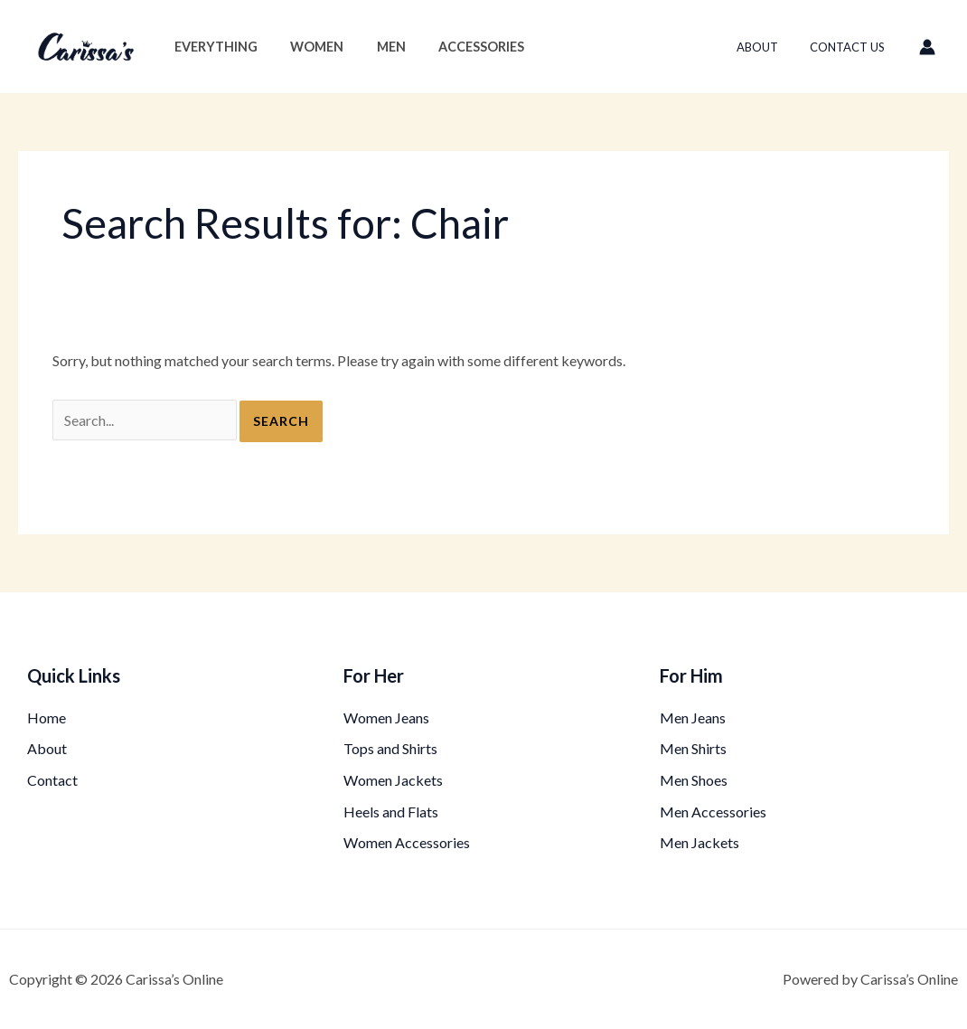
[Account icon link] (927, 47)
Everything (212, 46)
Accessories (458, 46)
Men (374, 46)
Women (306, 46)
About (770, 47)
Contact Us (851, 47)
